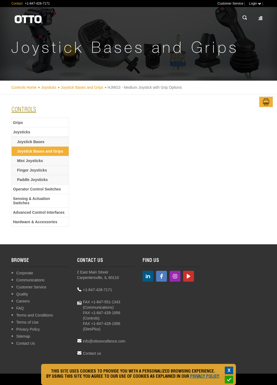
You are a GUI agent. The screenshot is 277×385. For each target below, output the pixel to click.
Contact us (92, 353)
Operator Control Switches (37, 189)
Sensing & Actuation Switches (31, 200)
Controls (23, 110)
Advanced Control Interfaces (39, 212)
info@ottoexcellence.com (104, 341)
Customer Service (230, 3)
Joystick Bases (30, 142)
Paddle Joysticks (32, 179)
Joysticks (49, 87)
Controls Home (24, 87)
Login (255, 3)
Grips (18, 122)
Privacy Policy (204, 377)
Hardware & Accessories (35, 222)
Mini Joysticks (30, 161)
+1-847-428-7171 (97, 290)
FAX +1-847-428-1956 (101, 313)
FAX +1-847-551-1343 (101, 302)
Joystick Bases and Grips (82, 87)
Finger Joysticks (32, 170)
